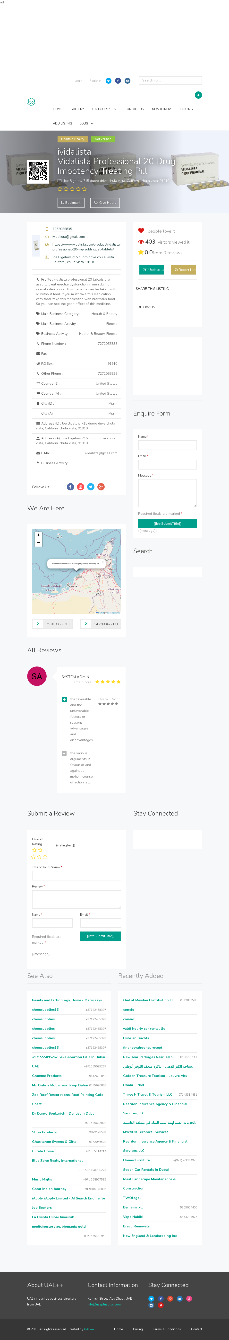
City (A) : (76, 413)
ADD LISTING (62, 123)
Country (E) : (76, 383)
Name (143, 437)
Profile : (76, 291)
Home (118, 1329)
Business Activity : (76, 333)
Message (145, 475)
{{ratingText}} (65, 845)
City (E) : (76, 403)
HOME (57, 109)
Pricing (138, 1329)
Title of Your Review (47, 867)
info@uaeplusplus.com (104, 1304)
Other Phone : (76, 373)
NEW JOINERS (162, 109)
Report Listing (189, 269)
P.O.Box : (76, 363)
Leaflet (100, 613)
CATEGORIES (104, 109)
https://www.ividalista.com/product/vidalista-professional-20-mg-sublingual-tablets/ (86, 247)
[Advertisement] (114, 39)
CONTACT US (134, 109)
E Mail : (76, 453)
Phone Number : (76, 343)
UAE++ (89, 1329)
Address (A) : (76, 440)
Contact (196, 1329)
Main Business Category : (76, 313)
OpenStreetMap (113, 613)
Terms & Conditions (167, 1329)
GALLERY (77, 109)
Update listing (159, 269)
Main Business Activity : (76, 323)
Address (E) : (75, 426)
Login (78, 81)
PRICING (186, 109)
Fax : (42, 353)
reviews (172, 253)
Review (38, 886)
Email (143, 456)
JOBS (86, 123)
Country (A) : (76, 393)
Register (95, 81)
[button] (103, 562)
